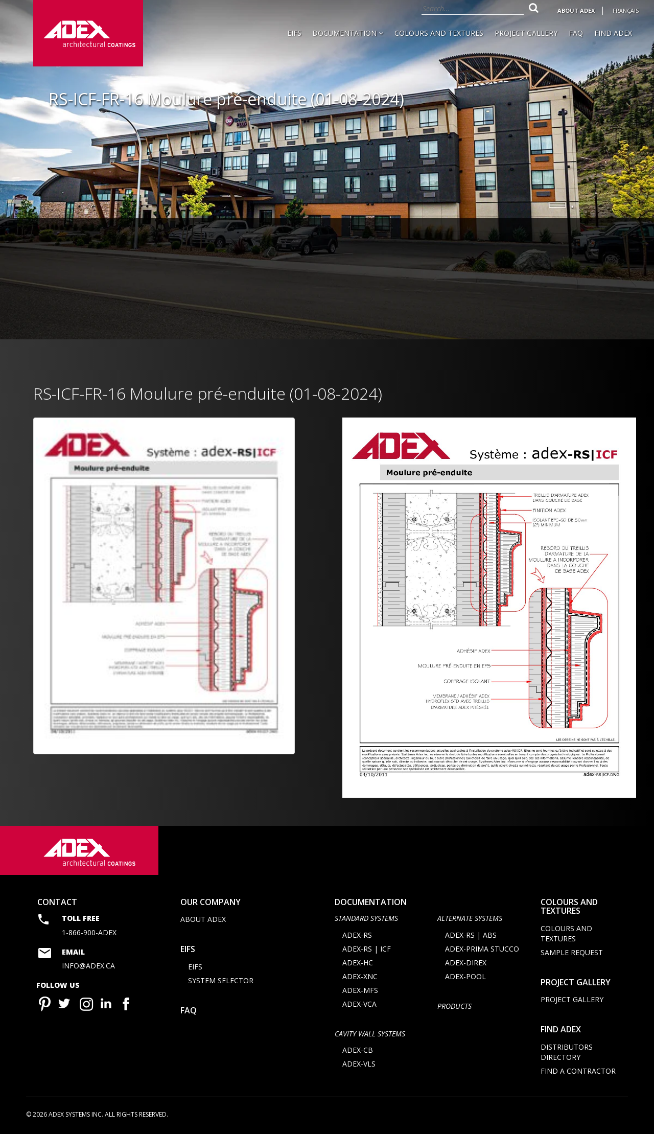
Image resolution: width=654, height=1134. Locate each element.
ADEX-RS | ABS (471, 935)
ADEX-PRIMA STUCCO (482, 949)
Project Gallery (526, 33)
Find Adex (613, 33)
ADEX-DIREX (465, 962)
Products (454, 1006)
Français (626, 10)
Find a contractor (578, 1071)
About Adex (576, 10)
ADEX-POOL (465, 976)
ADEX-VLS (359, 1064)
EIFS (294, 33)
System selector (220, 980)
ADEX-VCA (359, 1004)
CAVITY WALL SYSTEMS (370, 1033)
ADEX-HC (357, 962)
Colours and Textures (438, 33)
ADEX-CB (357, 1050)
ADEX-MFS (360, 990)
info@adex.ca (88, 965)
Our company (210, 902)
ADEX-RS (357, 935)
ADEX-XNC (360, 976)
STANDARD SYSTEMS (366, 918)
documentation (371, 902)
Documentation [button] (347, 33)
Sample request (572, 952)
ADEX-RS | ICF (366, 949)
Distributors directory (567, 1052)
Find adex (561, 1029)
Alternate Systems (469, 918)
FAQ (576, 33)
